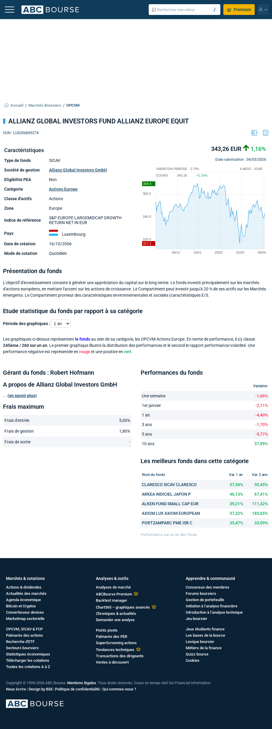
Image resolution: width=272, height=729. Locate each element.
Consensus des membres (207, 587)
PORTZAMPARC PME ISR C (167, 522)
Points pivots (107, 630)
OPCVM (72, 105)
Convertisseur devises (25, 612)
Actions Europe (63, 189)
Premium (239, 9)
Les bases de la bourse (205, 635)
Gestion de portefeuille (205, 600)
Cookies (192, 660)
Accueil (16, 105)
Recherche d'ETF (20, 641)
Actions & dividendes (24, 587)
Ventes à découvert (112, 662)
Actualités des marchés (26, 593)
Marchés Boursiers (44, 105)
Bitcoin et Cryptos (21, 606)
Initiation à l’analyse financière (211, 606)
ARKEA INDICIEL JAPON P (166, 494)
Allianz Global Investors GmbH (78, 170)
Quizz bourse (197, 654)
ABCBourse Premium (114, 594)
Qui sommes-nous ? (119, 689)
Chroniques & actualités (116, 613)
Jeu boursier (196, 618)
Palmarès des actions (24, 635)
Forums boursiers (201, 593)
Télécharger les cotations (27, 660)
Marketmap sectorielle (25, 618)
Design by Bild (40, 689)
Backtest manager (111, 600)
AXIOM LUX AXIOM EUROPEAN (171, 513)
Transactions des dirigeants (120, 656)
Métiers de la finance (204, 648)
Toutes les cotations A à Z (28, 666)
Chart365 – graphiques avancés (123, 607)
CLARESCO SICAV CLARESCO (169, 484)
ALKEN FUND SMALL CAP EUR (170, 503)
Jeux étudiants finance (205, 629)
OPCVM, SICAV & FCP (24, 629)
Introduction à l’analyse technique (214, 612)
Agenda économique (23, 600)
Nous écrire (16, 689)
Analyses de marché (113, 587)
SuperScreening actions (116, 643)
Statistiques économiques (28, 654)
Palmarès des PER (111, 636)
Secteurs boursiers (22, 648)
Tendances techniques (115, 649)
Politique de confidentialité (77, 689)
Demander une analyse (115, 620)
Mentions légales (81, 683)
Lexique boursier (200, 641)
